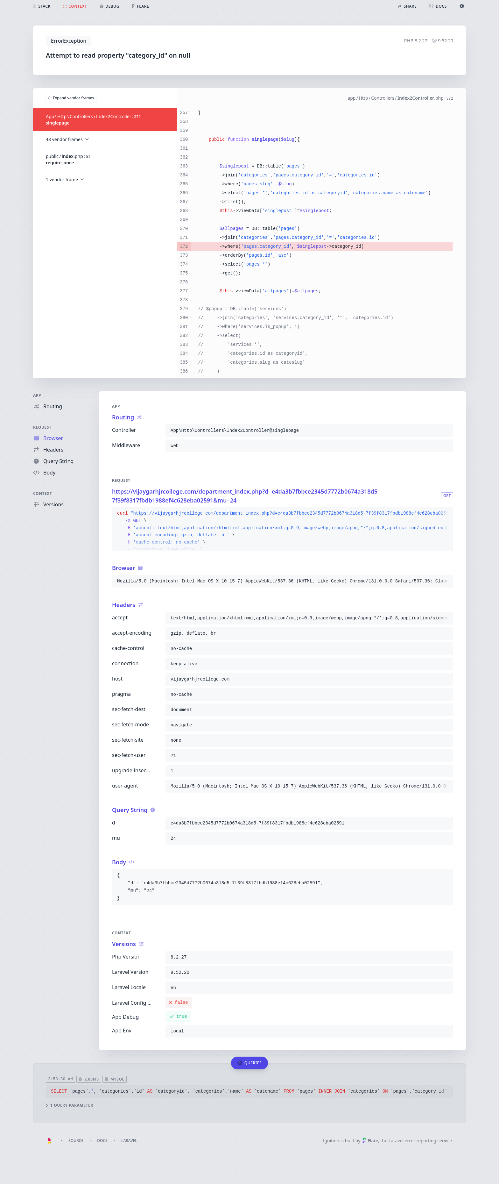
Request (42, 427)
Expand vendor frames (71, 97)
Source (75, 1140)
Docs (102, 1140)
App (37, 395)
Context (42, 493)
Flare (370, 1141)
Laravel (129, 1140)
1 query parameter (69, 1105)
